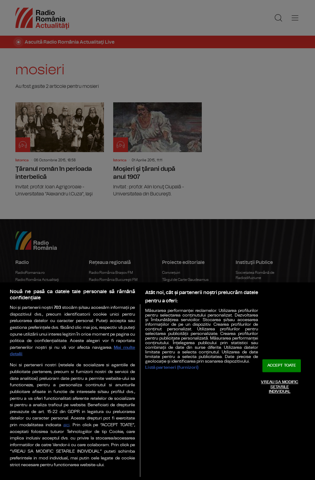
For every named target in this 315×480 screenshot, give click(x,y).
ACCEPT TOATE (281, 366)
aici (66, 425)
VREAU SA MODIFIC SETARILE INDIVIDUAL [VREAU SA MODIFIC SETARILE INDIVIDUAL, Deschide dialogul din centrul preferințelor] (279, 387)
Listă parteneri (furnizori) (171, 367)
